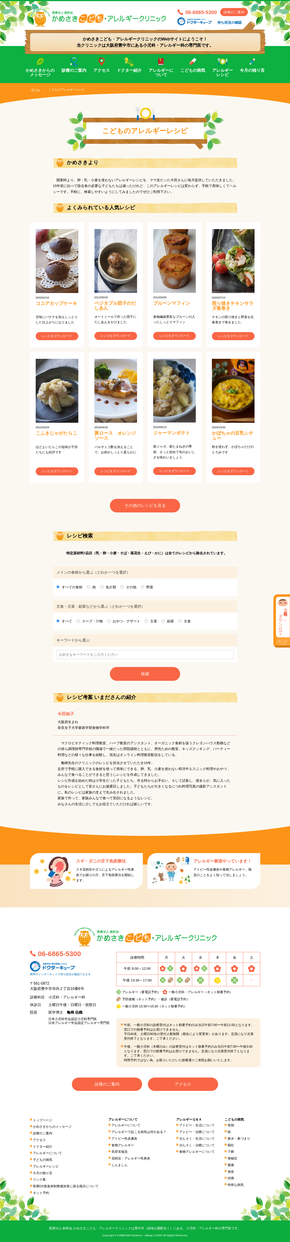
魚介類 (111, 588)
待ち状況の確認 (229, 22)
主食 (187, 622)
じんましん (119, 1165)
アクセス (101, 70)
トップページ (42, 1121)
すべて (67, 622)
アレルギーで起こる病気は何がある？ (138, 1133)
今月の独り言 (252, 70)
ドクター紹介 (129, 70)
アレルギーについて (161, 72)
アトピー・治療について (197, 1133)
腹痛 (231, 1165)
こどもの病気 (192, 70)
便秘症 (232, 1159)
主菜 (153, 622)
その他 (131, 588)
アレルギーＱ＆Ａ (189, 1121)
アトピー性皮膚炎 (124, 1139)
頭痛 (231, 1178)
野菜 (149, 588)
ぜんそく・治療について (197, 1146)
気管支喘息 (119, 1152)
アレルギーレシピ (222, 72)
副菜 (170, 622)
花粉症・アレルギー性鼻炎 (130, 1159)
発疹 (231, 1171)
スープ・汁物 (92, 622)
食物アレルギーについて (197, 1152)
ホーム (35, 89)
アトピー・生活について (197, 1127)
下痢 (231, 1152)
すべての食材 (72, 588)
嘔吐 (231, 1146)
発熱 (231, 1127)
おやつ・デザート (126, 622)
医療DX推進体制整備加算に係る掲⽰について (66, 1185)
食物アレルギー (122, 1146)
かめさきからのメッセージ (40, 72)
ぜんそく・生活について (197, 1139)
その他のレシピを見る (145, 506)
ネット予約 (41, 1191)
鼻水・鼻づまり (239, 1139)
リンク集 (39, 1179)
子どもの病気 (42, 1160)
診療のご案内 (234, 12)
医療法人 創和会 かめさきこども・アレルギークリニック (101, 17)
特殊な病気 (236, 1184)
